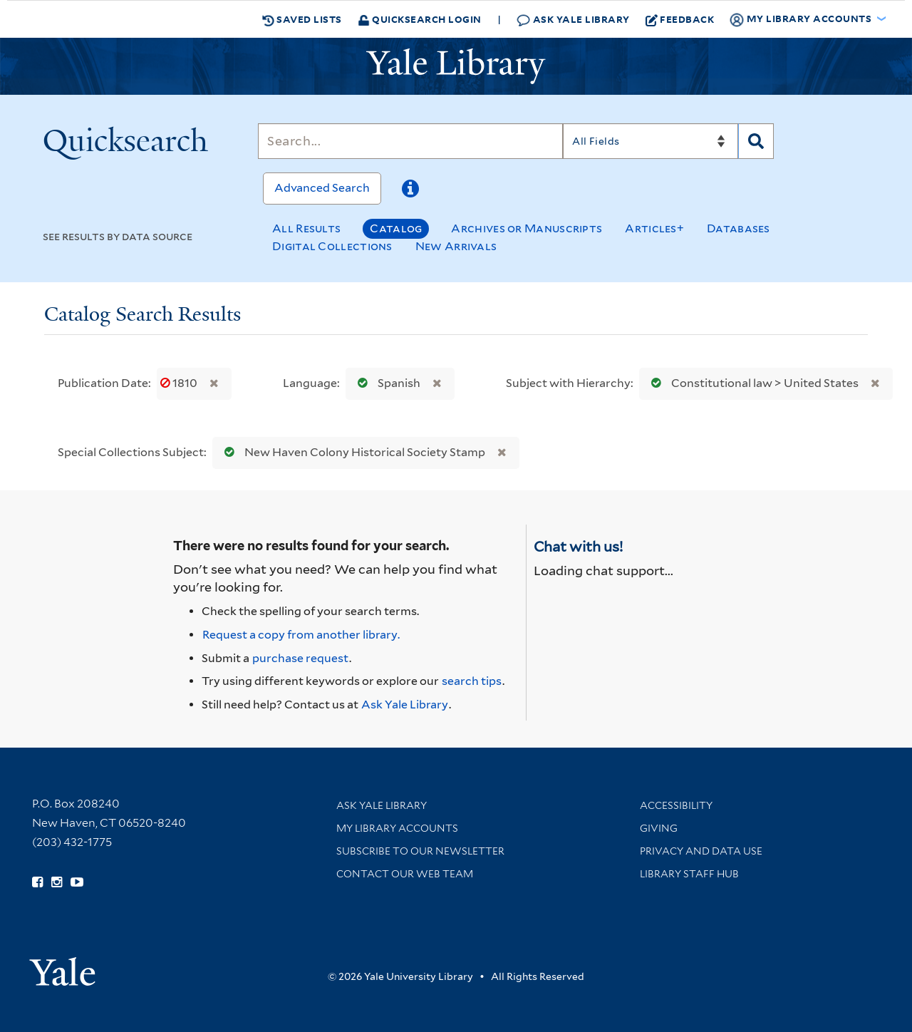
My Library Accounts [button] (802, 19)
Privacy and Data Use (701, 851)
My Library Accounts (397, 828)
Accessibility (676, 805)
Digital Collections (332, 246)
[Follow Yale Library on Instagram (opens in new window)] (56, 882)
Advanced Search (322, 188)
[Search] (410, 141)
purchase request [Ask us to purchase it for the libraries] (300, 658)
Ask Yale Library (573, 19)
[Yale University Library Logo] (456, 66)
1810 (180, 383)
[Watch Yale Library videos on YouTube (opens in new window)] (77, 882)
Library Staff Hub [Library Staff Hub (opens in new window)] (689, 873)
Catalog (396, 228)
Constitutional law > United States (752, 383)
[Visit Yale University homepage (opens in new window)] (62, 966)
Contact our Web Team (404, 873)
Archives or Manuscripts (526, 228)
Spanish (386, 383)
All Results (306, 228)
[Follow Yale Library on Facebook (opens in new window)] (37, 882)
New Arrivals (456, 246)
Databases (738, 228)
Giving (659, 828)
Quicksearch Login (420, 19)
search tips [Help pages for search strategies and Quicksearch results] (472, 681)
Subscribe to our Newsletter (420, 851)
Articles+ (654, 228)
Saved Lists (302, 19)
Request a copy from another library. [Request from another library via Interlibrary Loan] (301, 634)
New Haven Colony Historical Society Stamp (351, 452)
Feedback (680, 19)
